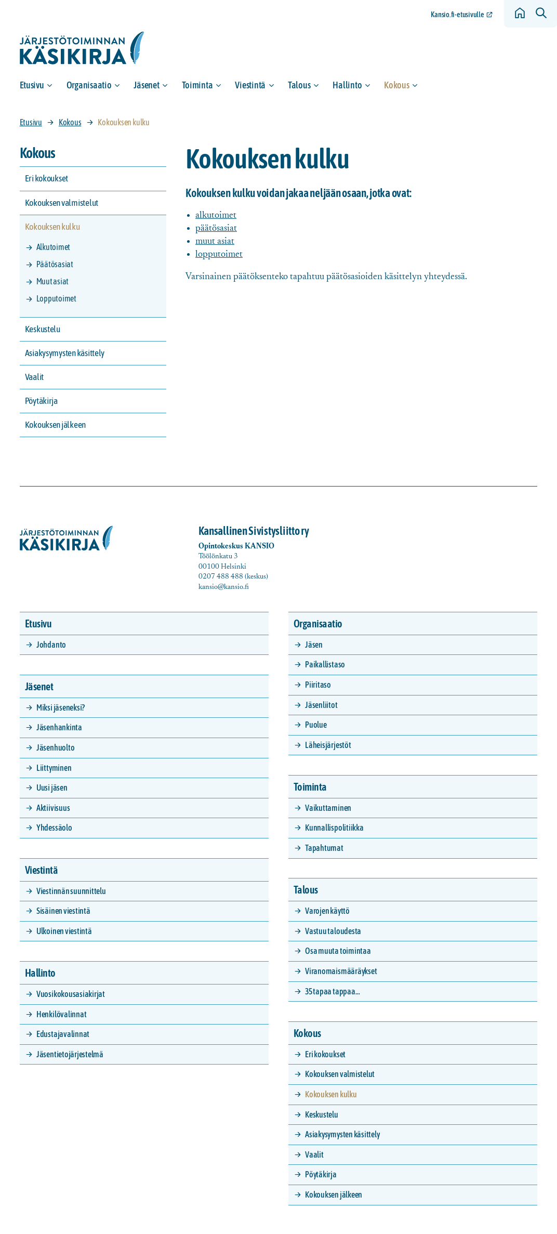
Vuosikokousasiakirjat (70, 994)
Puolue (316, 724)
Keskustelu (42, 329)
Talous (299, 85)
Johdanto (51, 644)
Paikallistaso (325, 664)
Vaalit (34, 377)
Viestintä (250, 85)
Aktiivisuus (53, 807)
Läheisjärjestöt (328, 745)
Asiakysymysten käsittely (65, 353)
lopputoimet (219, 254)
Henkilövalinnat (61, 1014)
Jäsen (314, 644)
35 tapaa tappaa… (332, 991)
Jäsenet (146, 85)
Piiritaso (318, 684)
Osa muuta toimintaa (337, 950)
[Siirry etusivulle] (82, 48)
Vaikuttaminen (328, 807)
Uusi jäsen (52, 787)
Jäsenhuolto (55, 747)
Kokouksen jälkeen (55, 424)
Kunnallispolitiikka (334, 827)
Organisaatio (89, 85)
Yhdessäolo (54, 827)
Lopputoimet (56, 298)
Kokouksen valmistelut (61, 203)
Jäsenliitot (321, 705)
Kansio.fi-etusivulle (457, 14)
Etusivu (32, 85)
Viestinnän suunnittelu (71, 891)
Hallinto (347, 85)
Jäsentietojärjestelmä (69, 1054)
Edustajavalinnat (62, 1034)
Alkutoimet (53, 247)
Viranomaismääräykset (341, 971)
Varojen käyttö (327, 910)
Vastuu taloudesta (333, 931)
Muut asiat (52, 281)
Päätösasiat (54, 264)
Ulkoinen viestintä (64, 931)
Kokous (396, 85)
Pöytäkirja (41, 401)
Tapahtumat (324, 847)
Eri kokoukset (47, 178)
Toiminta (197, 85)
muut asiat (214, 241)
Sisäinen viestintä (63, 910)
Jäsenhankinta (59, 727)
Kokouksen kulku (52, 226)
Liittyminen (53, 767)
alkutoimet (215, 215)
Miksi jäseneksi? (60, 707)
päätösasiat (216, 228)
